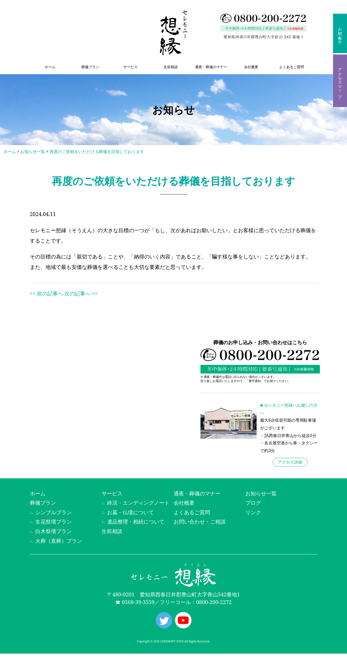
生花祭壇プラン (53, 521)
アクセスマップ (340, 80)
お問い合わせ (340, 33)
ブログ (253, 502)
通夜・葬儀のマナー (211, 66)
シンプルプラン (53, 512)
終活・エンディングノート (138, 502)
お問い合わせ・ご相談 (200, 521)
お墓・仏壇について (130, 512)
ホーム (50, 66)
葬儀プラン (90, 66)
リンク (253, 512)
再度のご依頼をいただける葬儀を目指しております (97, 151)
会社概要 (251, 66)
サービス (130, 66)
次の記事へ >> (80, 293)
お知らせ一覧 (32, 151)
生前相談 (171, 66)
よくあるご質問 (291, 66)
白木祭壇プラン (53, 531)
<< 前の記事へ (46, 293)
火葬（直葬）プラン (58, 540)
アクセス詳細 (290, 462)
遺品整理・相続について (135, 521)
